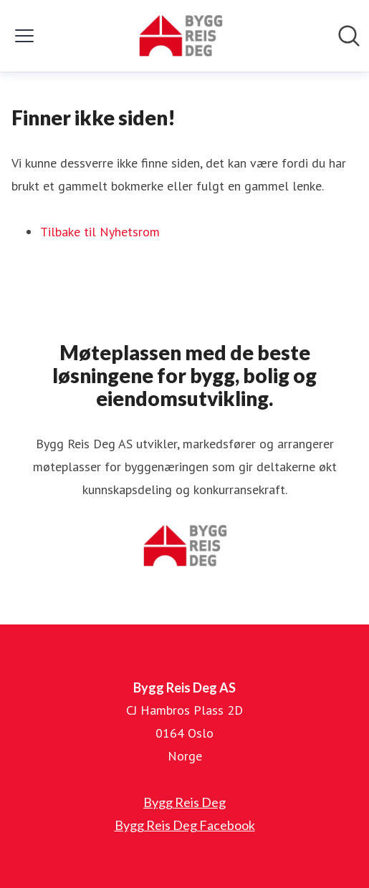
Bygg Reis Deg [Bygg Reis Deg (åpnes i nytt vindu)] (184, 802)
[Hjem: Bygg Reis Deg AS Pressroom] (180, 36)
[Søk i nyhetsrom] (348, 35)
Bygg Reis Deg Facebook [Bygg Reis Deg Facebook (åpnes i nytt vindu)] (185, 825)
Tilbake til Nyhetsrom (100, 231)
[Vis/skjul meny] (24, 36)
